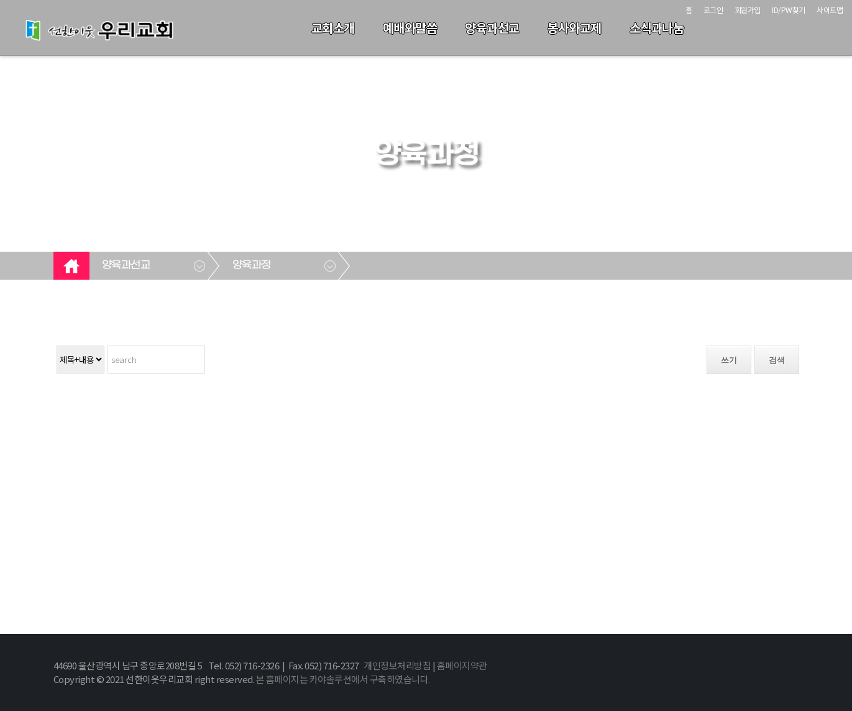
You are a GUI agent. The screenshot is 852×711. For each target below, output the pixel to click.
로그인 (713, 9)
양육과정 (251, 265)
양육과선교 (492, 28)
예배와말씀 (410, 28)
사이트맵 (830, 9)
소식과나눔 (657, 28)
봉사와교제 (574, 28)
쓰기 (729, 360)
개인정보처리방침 (397, 665)
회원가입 (748, 9)
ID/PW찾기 (788, 9)
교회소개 (333, 28)
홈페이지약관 (462, 665)
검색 (777, 360)
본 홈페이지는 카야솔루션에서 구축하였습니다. (343, 679)
